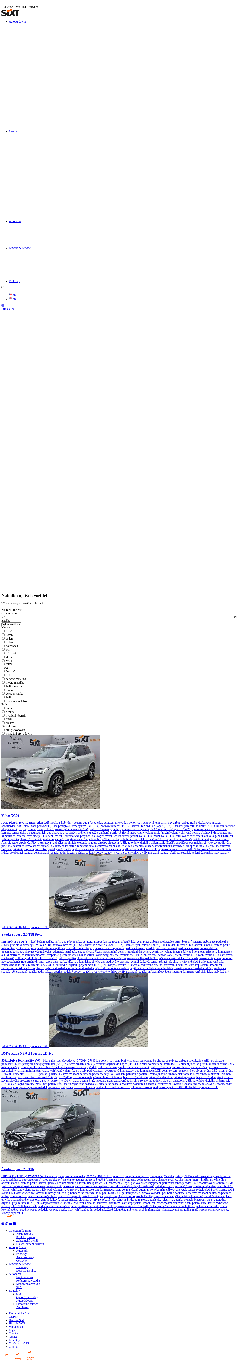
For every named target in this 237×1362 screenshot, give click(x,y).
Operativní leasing (20, 1230)
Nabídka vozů (24, 1277)
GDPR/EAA (16, 1316)
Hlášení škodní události (30, 1244)
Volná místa (16, 1326)
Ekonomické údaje (20, 1313)
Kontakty (14, 1290)
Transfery (22, 1267)
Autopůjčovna (17, 21)
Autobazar (15, 221)
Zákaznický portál (27, 1240)
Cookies (13, 1346)
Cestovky (21, 1260)
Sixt (18, 1293)
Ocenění (14, 1333)
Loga (12, 1330)
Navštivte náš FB (19, 1343)
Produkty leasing (26, 1237)
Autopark (21, 1250)
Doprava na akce (26, 1270)
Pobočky (21, 1253)
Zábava (13, 1336)
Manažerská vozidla (28, 1283)
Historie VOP (17, 1323)
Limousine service (20, 247)
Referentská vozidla (28, 1280)
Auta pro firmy (25, 1257)
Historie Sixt (16, 1320)
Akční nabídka (25, 1234)
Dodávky (14, 281)
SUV (19, 1287)
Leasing (13, 131)
